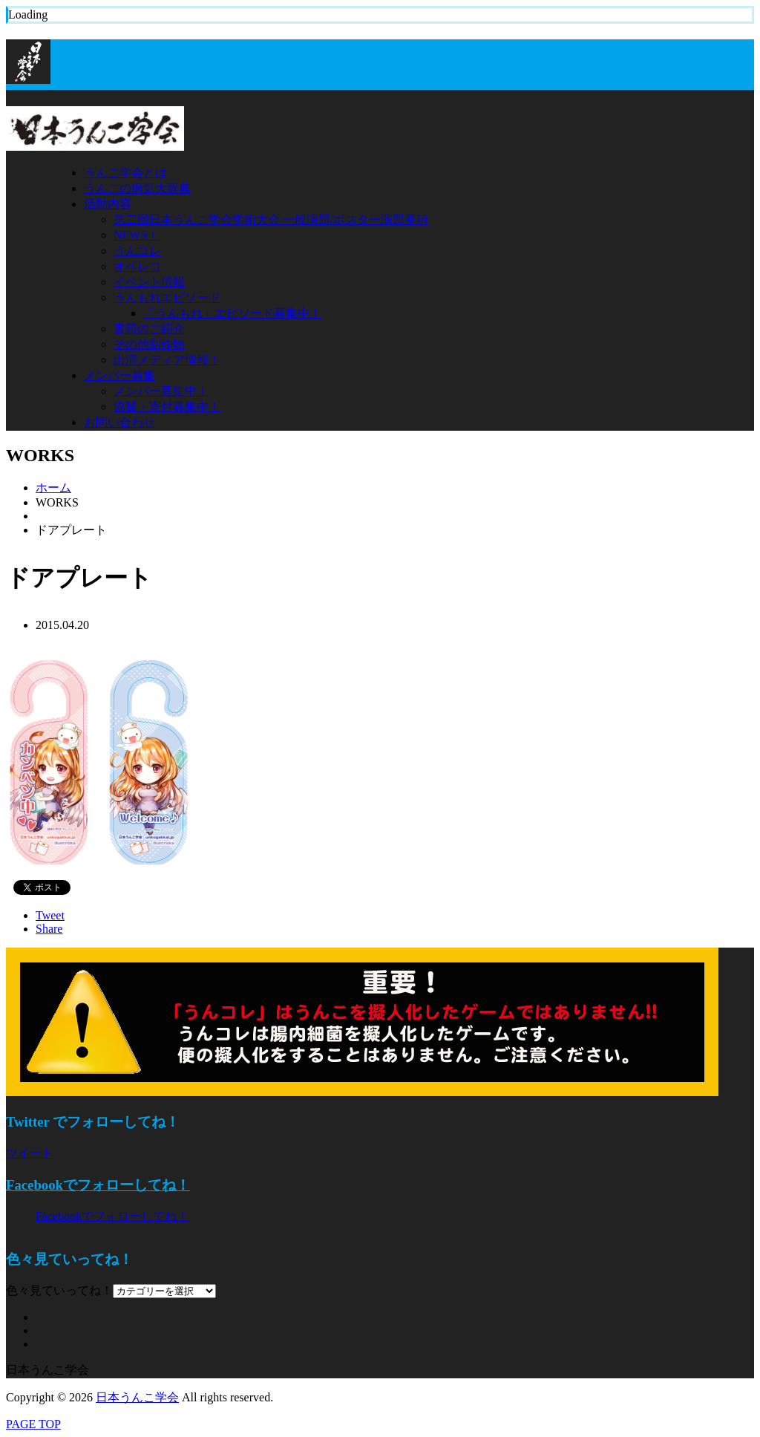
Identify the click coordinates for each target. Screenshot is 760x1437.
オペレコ (137, 266)
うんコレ (137, 250)
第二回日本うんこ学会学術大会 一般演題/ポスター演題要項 (271, 219)
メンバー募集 (119, 375)
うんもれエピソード (167, 297)
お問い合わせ (119, 422)
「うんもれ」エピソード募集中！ (232, 313)
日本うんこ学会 (137, 1397)
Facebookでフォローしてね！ (98, 1185)
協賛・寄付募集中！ (167, 406)
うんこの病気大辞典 (137, 188)
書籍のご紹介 (149, 328)
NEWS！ (136, 235)
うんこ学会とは (125, 172)
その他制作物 (149, 344)
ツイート (29, 1153)
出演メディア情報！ (167, 359)
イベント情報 (149, 282)
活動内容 (107, 204)
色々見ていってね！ (59, 1290)
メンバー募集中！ (161, 391)
